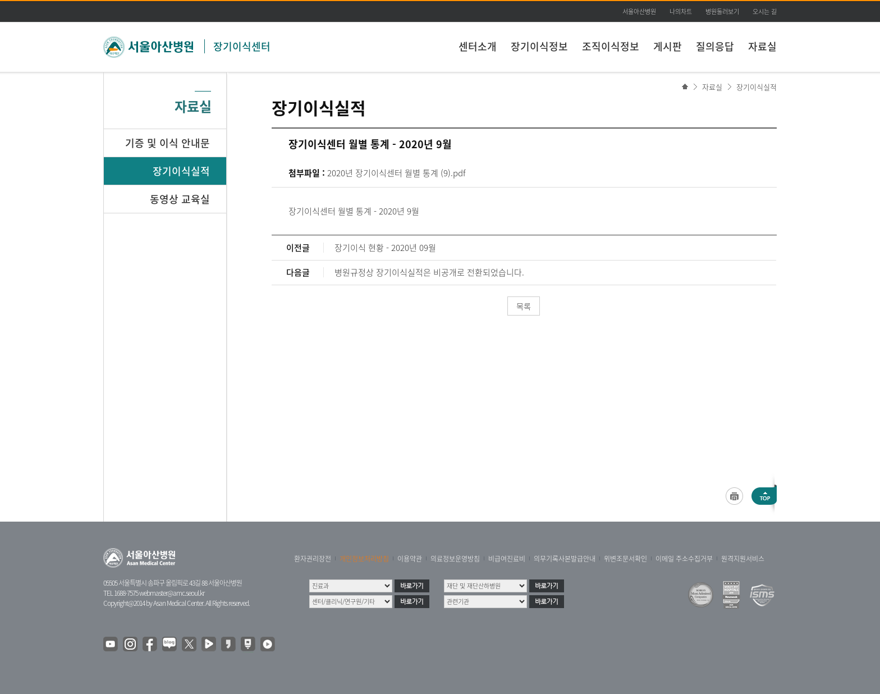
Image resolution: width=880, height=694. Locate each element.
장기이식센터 (242, 46)
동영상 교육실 (180, 199)
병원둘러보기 (722, 11)
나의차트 (681, 11)
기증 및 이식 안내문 (167, 142)
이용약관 (409, 559)
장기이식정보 (539, 46)
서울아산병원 (639, 11)
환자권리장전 (312, 559)
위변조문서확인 (625, 559)
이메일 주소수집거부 (684, 559)
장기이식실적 (756, 86)
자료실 (762, 46)
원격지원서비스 (742, 559)
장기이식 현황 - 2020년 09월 (385, 247)
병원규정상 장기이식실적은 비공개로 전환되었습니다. (429, 272)
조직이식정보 (610, 46)
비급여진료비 (506, 559)
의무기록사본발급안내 (564, 559)
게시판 (667, 46)
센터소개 (478, 46)
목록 (523, 306)
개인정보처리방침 (364, 559)
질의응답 (715, 46)
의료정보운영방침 (455, 559)
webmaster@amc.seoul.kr (171, 593)
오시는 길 (765, 11)
